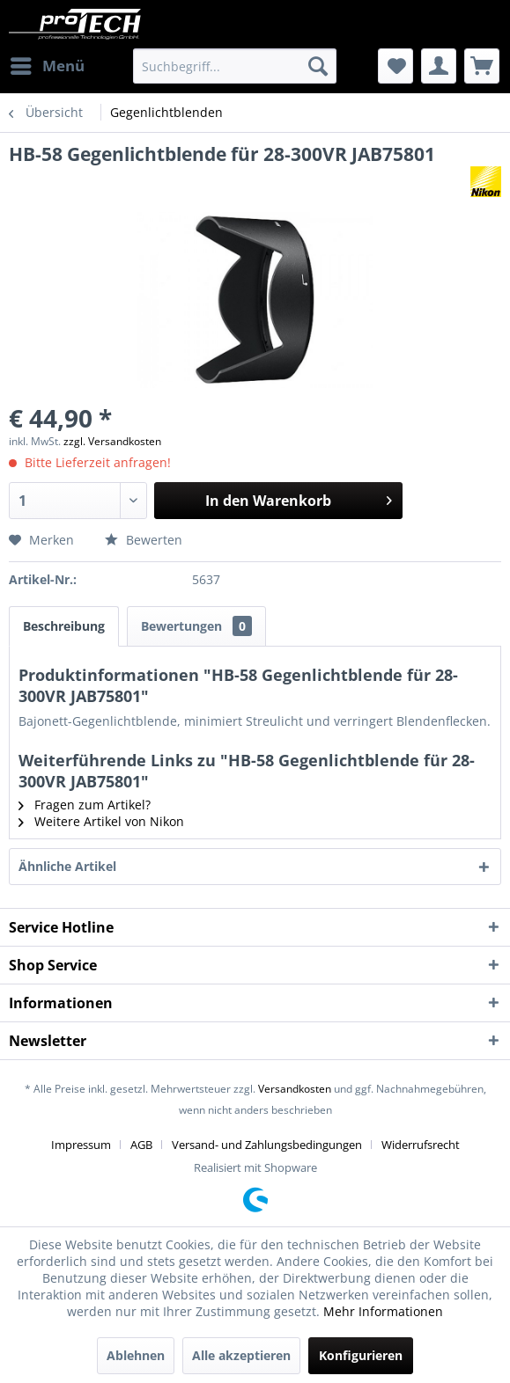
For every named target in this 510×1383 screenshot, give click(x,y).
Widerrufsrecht (420, 1144)
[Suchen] (317, 66)
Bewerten (143, 539)
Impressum (81, 1144)
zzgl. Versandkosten (112, 441)
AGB (141, 1144)
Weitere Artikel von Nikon (101, 821)
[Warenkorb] (481, 66)
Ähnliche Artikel (67, 866)
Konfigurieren (361, 1355)
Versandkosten (294, 1088)
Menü (48, 64)
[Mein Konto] (438, 66)
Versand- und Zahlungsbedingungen (267, 1144)
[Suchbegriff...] (235, 66)
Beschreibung (64, 626)
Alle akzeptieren (241, 1355)
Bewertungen (196, 626)
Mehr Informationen (383, 1311)
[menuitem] (46, 66)
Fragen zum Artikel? (84, 804)
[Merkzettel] (395, 66)
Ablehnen (136, 1355)
